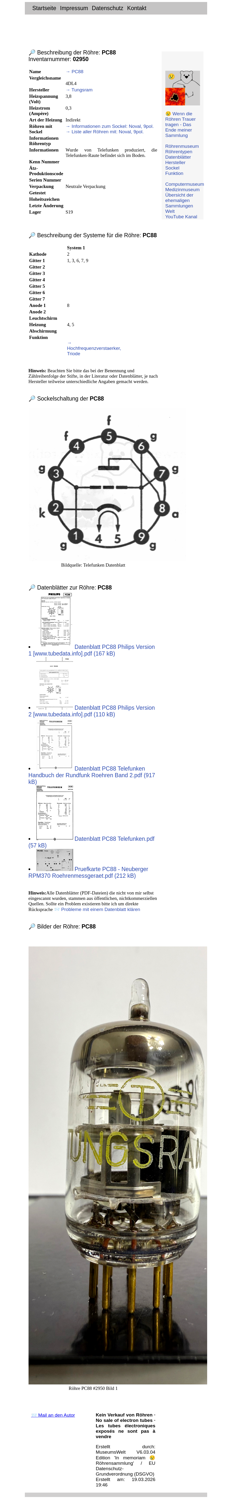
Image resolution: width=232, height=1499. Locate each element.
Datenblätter (178, 157)
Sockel (172, 167)
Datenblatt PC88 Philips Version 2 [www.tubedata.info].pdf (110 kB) (92, 711)
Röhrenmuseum (182, 146)
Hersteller (175, 162)
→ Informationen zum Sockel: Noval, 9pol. (109, 126)
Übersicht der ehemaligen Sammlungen (179, 200)
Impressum (74, 8)
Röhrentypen (178, 151)
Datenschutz (107, 8)
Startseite (44, 8)
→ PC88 (74, 71)
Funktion (174, 173)
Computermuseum (184, 184)
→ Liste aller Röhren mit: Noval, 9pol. (104, 131)
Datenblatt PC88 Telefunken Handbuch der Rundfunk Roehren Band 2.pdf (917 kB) (92, 775)
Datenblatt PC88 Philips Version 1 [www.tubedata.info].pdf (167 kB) (92, 650)
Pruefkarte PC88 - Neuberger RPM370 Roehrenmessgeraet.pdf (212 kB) (88, 872)
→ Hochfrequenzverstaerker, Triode (94, 348)
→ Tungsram (79, 89)
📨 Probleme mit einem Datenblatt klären (97, 909)
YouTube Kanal (181, 216)
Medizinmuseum (182, 189)
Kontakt (136, 8)
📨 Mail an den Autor (53, 1415)
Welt (170, 211)
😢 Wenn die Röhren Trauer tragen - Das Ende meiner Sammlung (180, 124)
